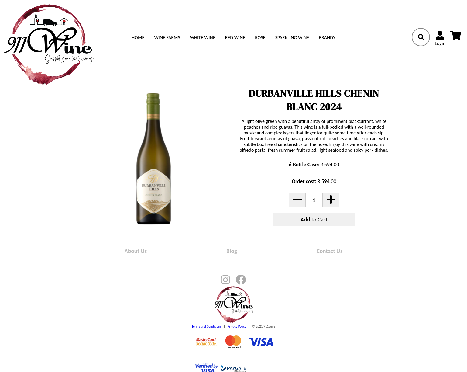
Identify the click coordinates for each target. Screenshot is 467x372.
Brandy (327, 37)
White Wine (202, 37)
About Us (135, 251)
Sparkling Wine (292, 37)
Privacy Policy (237, 326)
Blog (231, 251)
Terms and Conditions (206, 326)
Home (138, 37)
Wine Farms (167, 37)
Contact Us (330, 251)
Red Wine (235, 37)
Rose (260, 37)
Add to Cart (314, 219)
